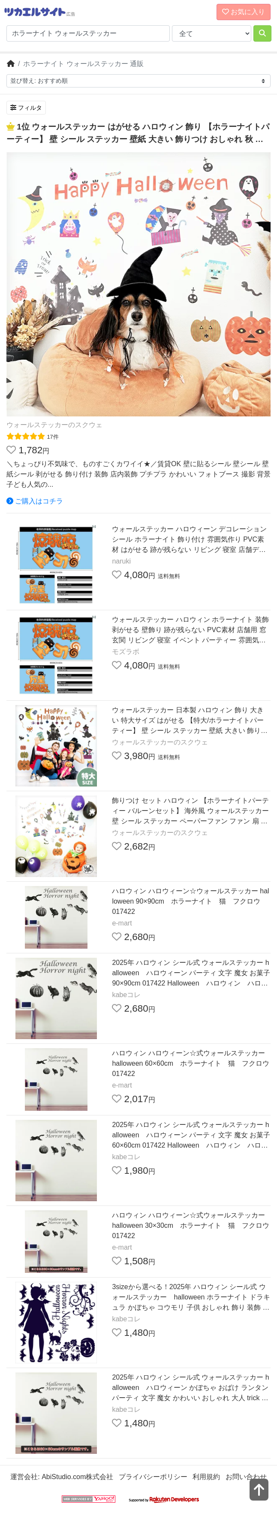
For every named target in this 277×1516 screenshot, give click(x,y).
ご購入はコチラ (34, 501)
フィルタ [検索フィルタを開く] (26, 107)
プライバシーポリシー (153, 1476)
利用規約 (206, 1476)
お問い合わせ (246, 1476)
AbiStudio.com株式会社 (77, 1476)
